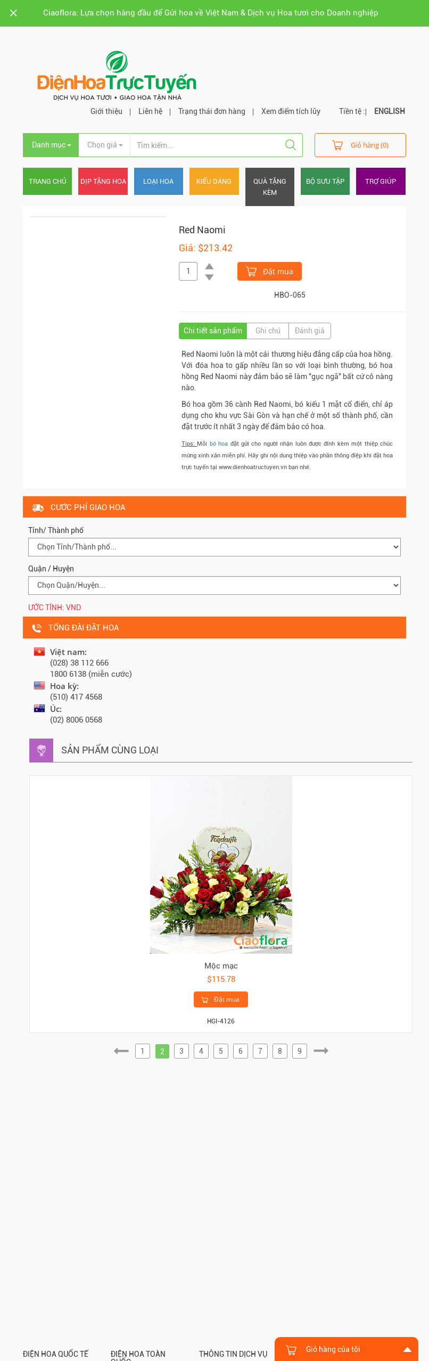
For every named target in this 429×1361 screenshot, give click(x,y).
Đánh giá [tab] (310, 330)
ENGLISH (389, 111)
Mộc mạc (221, 966)
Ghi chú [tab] (267, 330)
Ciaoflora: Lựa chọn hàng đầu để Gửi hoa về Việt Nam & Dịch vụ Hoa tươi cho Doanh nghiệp (210, 13)
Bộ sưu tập (325, 181)
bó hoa (219, 443)
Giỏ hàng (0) (360, 144)
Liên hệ (150, 111)
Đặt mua (269, 270)
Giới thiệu (106, 111)
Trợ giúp (380, 181)
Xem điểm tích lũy (290, 111)
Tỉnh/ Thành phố (56, 530)
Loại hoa (158, 181)
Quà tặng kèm (269, 186)
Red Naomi (202, 229)
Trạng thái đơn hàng (211, 111)
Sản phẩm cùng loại (110, 750)
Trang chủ (48, 181)
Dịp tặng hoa (103, 181)
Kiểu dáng (214, 181)
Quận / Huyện (51, 568)
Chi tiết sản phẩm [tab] (213, 330)
